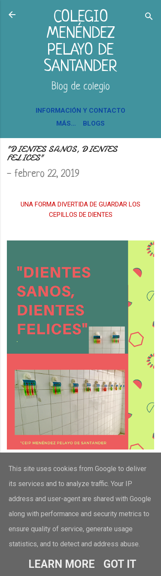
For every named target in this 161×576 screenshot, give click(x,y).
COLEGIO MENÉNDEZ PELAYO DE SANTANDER (80, 42)
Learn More (61, 564)
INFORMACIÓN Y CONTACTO (80, 110)
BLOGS (94, 123)
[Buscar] (149, 17)
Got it (120, 564)
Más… (66, 123)
